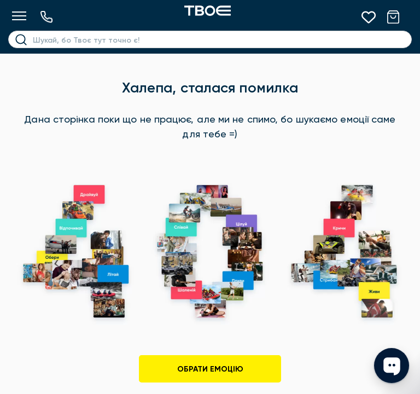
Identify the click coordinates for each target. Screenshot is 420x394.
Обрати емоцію (210, 369)
